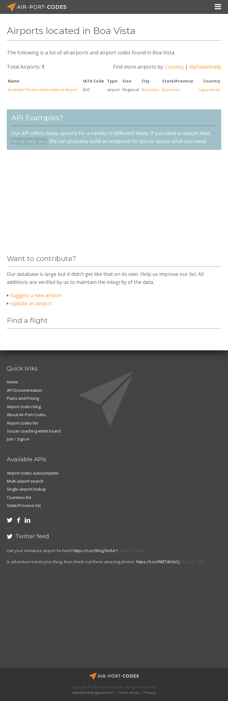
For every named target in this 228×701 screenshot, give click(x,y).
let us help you (29, 141)
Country (174, 66)
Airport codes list (22, 423)
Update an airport (31, 303)
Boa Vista (150, 89)
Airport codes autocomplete (33, 473)
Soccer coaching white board (33, 431)
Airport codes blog (24, 406)
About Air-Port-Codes (26, 414)
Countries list (19, 497)
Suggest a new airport (36, 295)
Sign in (23, 439)
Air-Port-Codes (39, 7)
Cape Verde (209, 89)
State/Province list (24, 505)
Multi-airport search (25, 481)
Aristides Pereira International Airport (42, 89)
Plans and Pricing (23, 398)
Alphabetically (205, 66)
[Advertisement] (114, 202)
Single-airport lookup (26, 489)
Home (12, 382)
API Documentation (24, 390)
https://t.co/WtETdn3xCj (158, 561)
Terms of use (128, 692)
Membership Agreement (93, 692)
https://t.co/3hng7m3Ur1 (95, 550)
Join (10, 439)
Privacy (149, 692)
